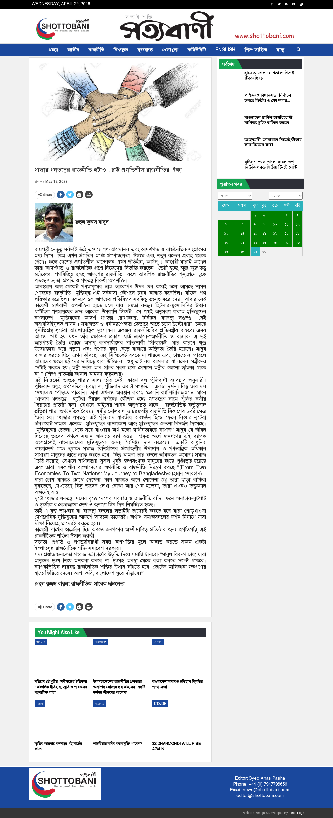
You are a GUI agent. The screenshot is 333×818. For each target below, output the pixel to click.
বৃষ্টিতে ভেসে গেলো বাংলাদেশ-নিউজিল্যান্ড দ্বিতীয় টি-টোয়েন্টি (270, 165)
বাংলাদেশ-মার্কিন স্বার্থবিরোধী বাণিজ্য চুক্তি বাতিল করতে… (268, 120)
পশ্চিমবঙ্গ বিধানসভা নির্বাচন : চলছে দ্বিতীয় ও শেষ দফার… (268, 98)
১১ (286, 224)
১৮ (287, 233)
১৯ (297, 233)
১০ (275, 224)
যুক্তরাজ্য (145, 50)
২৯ (255, 252)
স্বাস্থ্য (280, 50)
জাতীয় (73, 50)
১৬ (264, 233)
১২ (298, 224)
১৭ (275, 233)
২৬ (298, 242)
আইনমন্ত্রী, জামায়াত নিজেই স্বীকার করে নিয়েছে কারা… (273, 142)
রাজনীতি (96, 50)
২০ (226, 242)
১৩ (226, 233)
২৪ (275, 242)
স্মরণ (39, 703)
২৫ (287, 242)
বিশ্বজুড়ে (120, 50)
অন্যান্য (40, 642)
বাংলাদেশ (101, 642)
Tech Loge (296, 813)
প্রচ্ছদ (53, 50)
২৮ (242, 252)
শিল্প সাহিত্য (255, 50)
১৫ (255, 233)
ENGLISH (225, 50)
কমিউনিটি (197, 50)
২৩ (264, 242)
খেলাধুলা (170, 50)
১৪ (242, 233)
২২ (255, 242)
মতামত (99, 703)
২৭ (226, 252)
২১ (242, 242)
